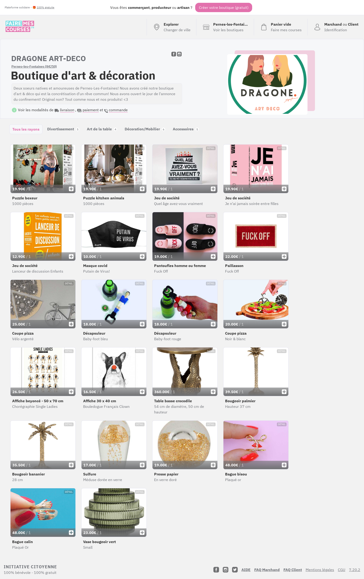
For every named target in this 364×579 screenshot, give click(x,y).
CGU (341, 569)
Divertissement (63, 129)
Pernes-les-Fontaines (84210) (34, 66)
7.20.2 (354, 569)
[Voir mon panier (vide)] (280, 27)
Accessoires (186, 129)
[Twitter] (235, 569)
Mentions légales (320, 569)
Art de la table (102, 129)
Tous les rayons (25, 129)
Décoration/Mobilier (145, 129)
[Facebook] (216, 569)
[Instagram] (225, 569)
